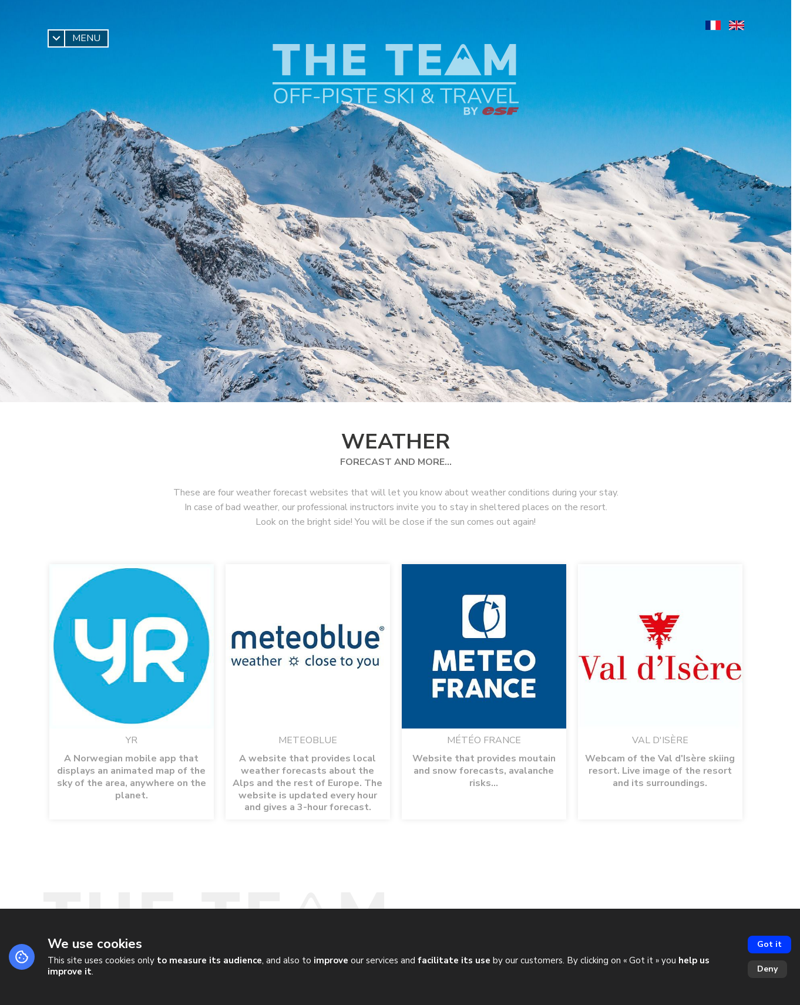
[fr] (713, 25)
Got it (769, 944)
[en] (736, 25)
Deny (767, 968)
